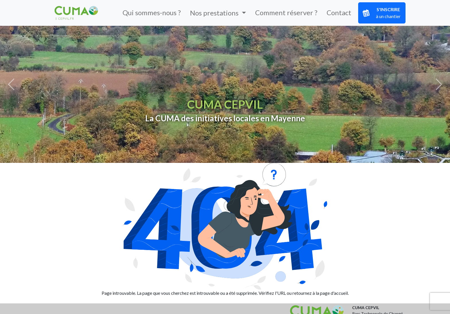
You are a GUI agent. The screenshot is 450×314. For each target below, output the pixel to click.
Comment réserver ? (286, 12)
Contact (339, 12)
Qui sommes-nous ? (152, 12)
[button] (11, 84)
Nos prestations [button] (215, 13)
